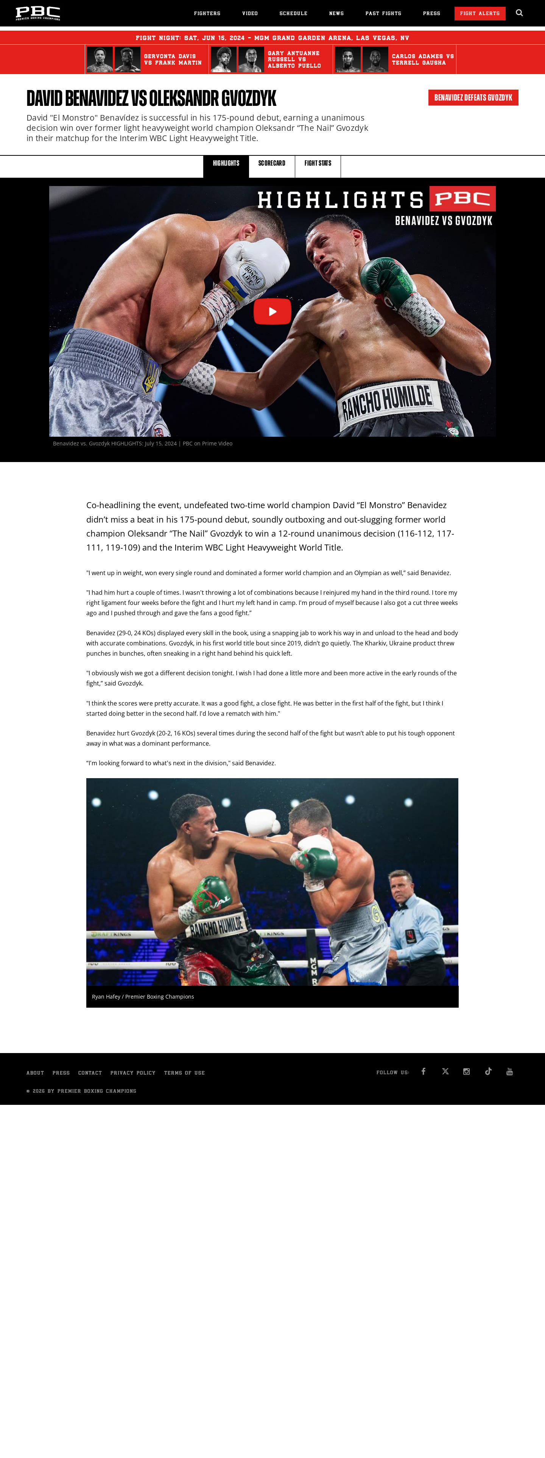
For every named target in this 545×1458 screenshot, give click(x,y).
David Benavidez (77, 98)
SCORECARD (271, 166)
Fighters (207, 14)
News (336, 14)
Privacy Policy (133, 1073)
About (35, 1073)
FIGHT (318, 166)
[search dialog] (520, 13)
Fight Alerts (480, 14)
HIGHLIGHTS (226, 166)
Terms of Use (184, 1073)
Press (432, 14)
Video (250, 14)
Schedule (294, 14)
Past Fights (384, 14)
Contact (90, 1073)
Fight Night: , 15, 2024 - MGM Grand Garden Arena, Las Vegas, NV (273, 37)
